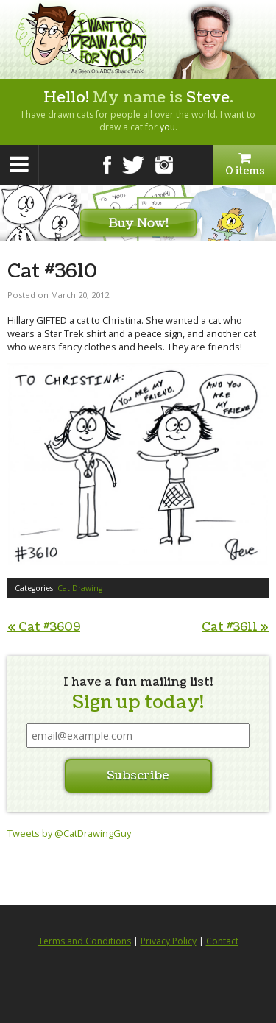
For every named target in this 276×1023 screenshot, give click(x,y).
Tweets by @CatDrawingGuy (69, 833)
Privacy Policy (169, 941)
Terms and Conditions (84, 941)
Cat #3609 (43, 627)
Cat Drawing (79, 588)
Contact (222, 941)
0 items (244, 165)
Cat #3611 (235, 627)
